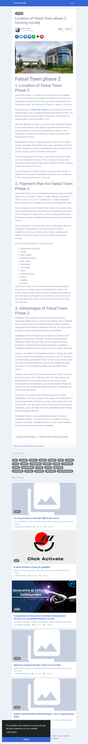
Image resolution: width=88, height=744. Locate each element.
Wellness (50, 471)
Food (15, 464)
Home (56, 464)
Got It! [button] (26, 739)
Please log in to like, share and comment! (28, 446)
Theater (39, 471)
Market (56, 738)
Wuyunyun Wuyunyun (23, 673)
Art (15, 460)
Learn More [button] (11, 732)
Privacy (60, 736)
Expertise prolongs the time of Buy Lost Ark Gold (37, 665)
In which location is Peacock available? (32, 567)
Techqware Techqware (23, 625)
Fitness (69, 460)
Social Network (20, 3)
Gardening (35, 464)
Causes (23, 460)
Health (47, 464)
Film (61, 460)
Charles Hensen (21, 576)
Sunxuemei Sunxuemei (23, 527)
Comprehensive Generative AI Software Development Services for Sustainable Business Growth (39, 617)
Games (24, 464)
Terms (54, 736)
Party (48, 467)
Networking (27, 467)
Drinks (52, 460)
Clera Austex (25, 28)
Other (19, 13)
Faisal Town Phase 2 (40, 110)
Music (16, 467)
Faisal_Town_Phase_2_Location (54, 437)
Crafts (33, 460)
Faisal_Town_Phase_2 (26, 437)
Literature (67, 464)
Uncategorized (65, 471)
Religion (58, 467)
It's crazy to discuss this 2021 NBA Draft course (36, 518)
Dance (43, 460)
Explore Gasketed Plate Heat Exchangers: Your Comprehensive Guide (44, 715)
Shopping (17, 471)
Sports (29, 471)
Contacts (66, 736)
